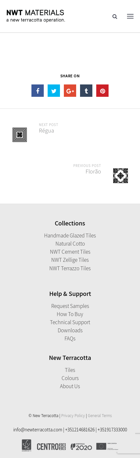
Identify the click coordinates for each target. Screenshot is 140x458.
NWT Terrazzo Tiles (70, 268)
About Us (70, 386)
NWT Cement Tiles (70, 251)
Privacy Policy (73, 415)
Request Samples (70, 306)
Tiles (70, 370)
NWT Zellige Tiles (70, 259)
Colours (70, 378)
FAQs (70, 338)
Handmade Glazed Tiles (70, 235)
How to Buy (70, 314)
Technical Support (70, 322)
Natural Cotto (70, 243)
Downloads (70, 330)
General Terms (100, 415)
